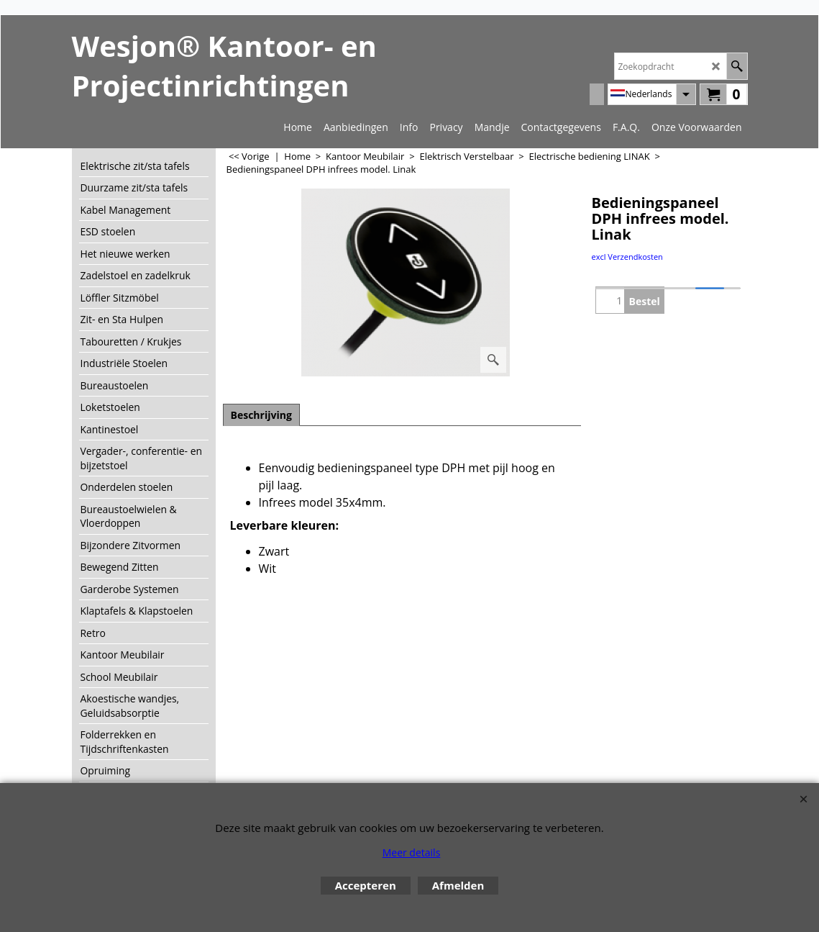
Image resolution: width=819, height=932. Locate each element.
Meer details (412, 852)
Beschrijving (261, 415)
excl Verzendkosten (627, 256)
